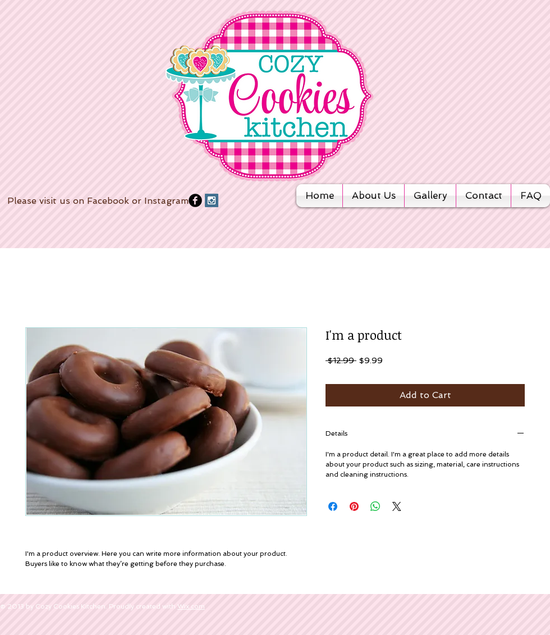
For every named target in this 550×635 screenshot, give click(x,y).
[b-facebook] (195, 200)
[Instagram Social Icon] (211, 200)
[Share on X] (397, 506)
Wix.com (191, 606)
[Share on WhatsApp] (375, 506)
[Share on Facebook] (333, 506)
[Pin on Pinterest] (354, 506)
